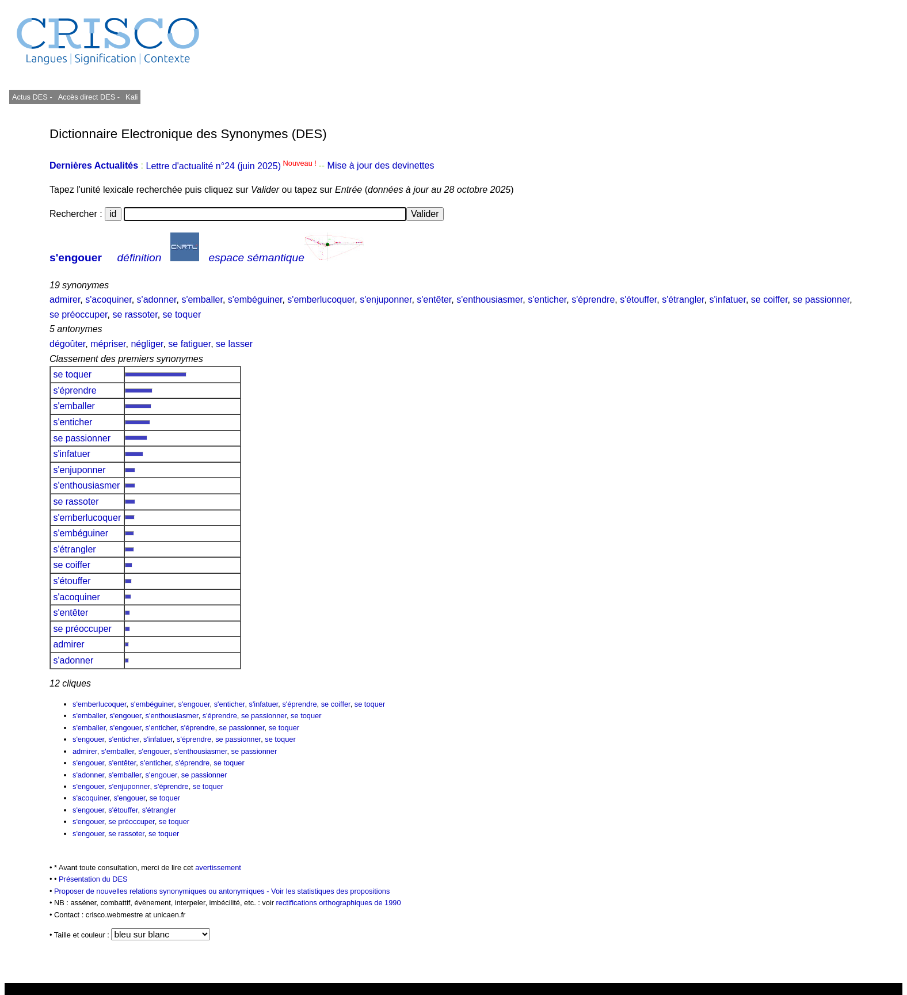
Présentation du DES (93, 879)
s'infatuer (727, 299)
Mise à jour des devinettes (381, 166)
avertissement (218, 867)
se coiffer (769, 299)
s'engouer (75, 257)
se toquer (182, 314)
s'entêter (434, 299)
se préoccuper (78, 314)
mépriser (107, 344)
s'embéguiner (255, 299)
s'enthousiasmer (489, 299)
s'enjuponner (385, 299)
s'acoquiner (108, 299)
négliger (147, 344)
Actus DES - (32, 97)
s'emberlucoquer (321, 299)
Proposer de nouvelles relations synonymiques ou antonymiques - (162, 891)
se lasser (234, 344)
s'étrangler (683, 299)
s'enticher (547, 299)
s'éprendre (593, 299)
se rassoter (134, 314)
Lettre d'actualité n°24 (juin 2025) (232, 166)
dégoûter (67, 344)
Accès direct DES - (89, 97)
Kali (131, 97)
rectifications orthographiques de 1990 (338, 902)
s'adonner (157, 299)
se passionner (821, 299)
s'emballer (202, 299)
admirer (64, 299)
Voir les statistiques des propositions (330, 891)
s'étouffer (638, 299)
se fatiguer (189, 344)
